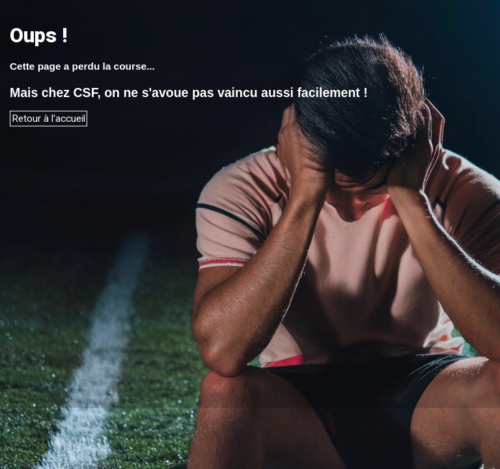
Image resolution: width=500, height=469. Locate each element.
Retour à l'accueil (48, 118)
